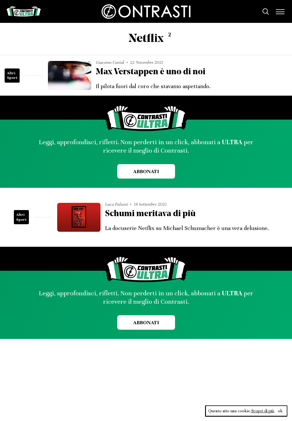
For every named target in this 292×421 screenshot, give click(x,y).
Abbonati (146, 171)
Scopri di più (262, 410)
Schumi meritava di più (150, 214)
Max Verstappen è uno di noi (150, 72)
